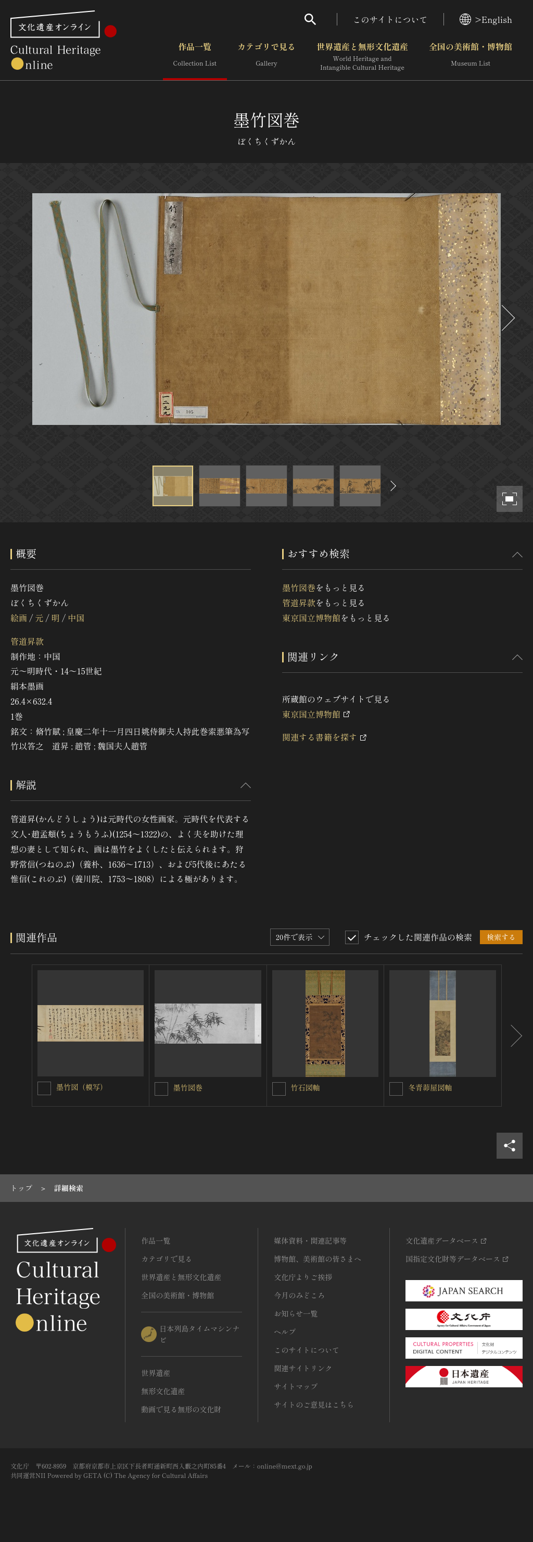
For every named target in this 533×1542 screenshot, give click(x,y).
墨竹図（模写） (81, 1087)
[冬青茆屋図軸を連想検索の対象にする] (396, 1089)
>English (486, 19)
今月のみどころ (299, 1295)
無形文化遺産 (163, 1391)
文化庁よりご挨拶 (303, 1277)
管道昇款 (27, 641)
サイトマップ (296, 1386)
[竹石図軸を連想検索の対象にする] (279, 1089)
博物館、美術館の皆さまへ (317, 1258)
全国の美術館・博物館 (470, 56)
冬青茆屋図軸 (430, 1087)
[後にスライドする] (507, 318)
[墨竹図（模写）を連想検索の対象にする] (44, 1088)
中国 (76, 617)
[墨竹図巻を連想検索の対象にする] (161, 1089)
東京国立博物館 (311, 617)
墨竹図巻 (298, 587)
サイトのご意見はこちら (314, 1404)
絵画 (18, 617)
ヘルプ (285, 1331)
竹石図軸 (305, 1087)
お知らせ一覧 (296, 1313)
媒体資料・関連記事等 (310, 1240)
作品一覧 (195, 56)
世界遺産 (155, 1373)
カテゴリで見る (266, 56)
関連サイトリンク (303, 1368)
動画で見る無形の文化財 (181, 1409)
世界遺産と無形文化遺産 (362, 56)
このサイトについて (390, 19)
